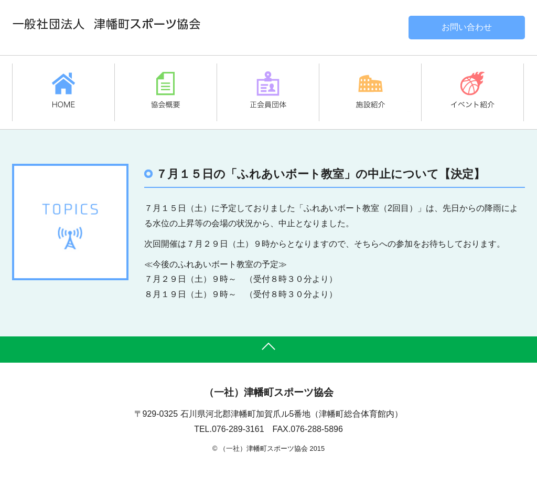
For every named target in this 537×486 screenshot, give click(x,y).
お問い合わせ (467, 27)
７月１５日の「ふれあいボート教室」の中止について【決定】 (320, 174)
